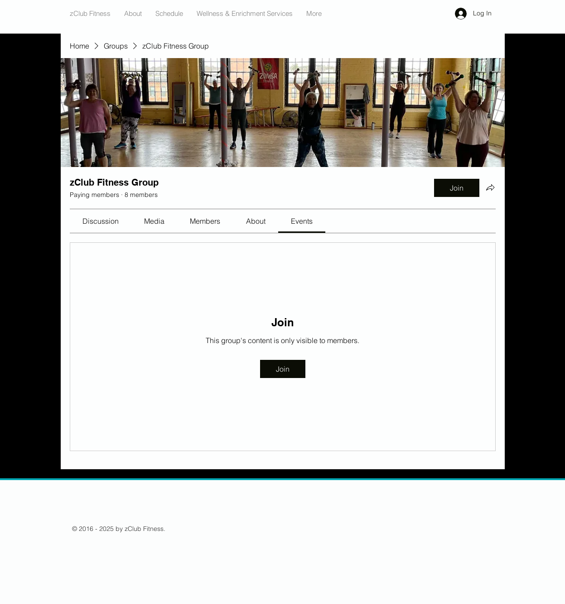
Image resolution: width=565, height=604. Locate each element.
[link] (100, 221)
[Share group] (490, 187)
